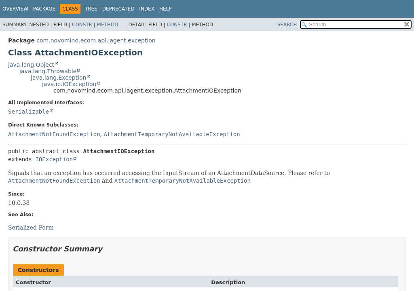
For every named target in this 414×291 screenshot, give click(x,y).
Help (165, 9)
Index (146, 9)
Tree (91, 9)
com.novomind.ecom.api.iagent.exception (95, 40)
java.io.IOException (69, 84)
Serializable (28, 111)
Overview (15, 9)
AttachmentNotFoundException (54, 134)
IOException (54, 159)
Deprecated (118, 9)
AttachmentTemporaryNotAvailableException (172, 134)
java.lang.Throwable (47, 71)
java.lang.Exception (58, 77)
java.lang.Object (31, 64)
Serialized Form (31, 227)
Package (44, 9)
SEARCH (287, 24)
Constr (82, 24)
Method (107, 24)
